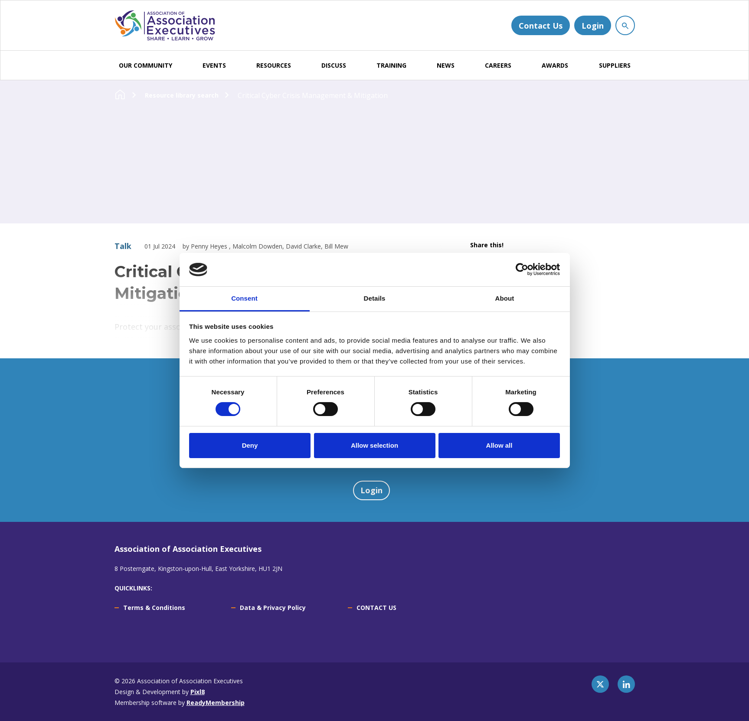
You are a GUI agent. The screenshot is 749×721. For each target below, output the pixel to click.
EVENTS (214, 65)
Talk (122, 246)
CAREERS (498, 65)
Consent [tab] (244, 298)
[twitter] (600, 684)
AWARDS (555, 65)
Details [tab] (375, 298)
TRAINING (391, 65)
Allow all (499, 445)
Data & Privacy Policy (273, 607)
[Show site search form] (625, 25)
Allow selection (374, 445)
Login (593, 25)
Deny (250, 445)
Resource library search (182, 95)
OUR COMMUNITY (145, 65)
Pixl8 (197, 692)
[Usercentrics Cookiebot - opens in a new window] (522, 269)
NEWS (446, 65)
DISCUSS (333, 65)
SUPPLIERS (615, 65)
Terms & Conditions (154, 607)
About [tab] (504, 298)
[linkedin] (626, 684)
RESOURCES (273, 65)
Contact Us (541, 25)
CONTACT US (376, 607)
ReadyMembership (215, 702)
